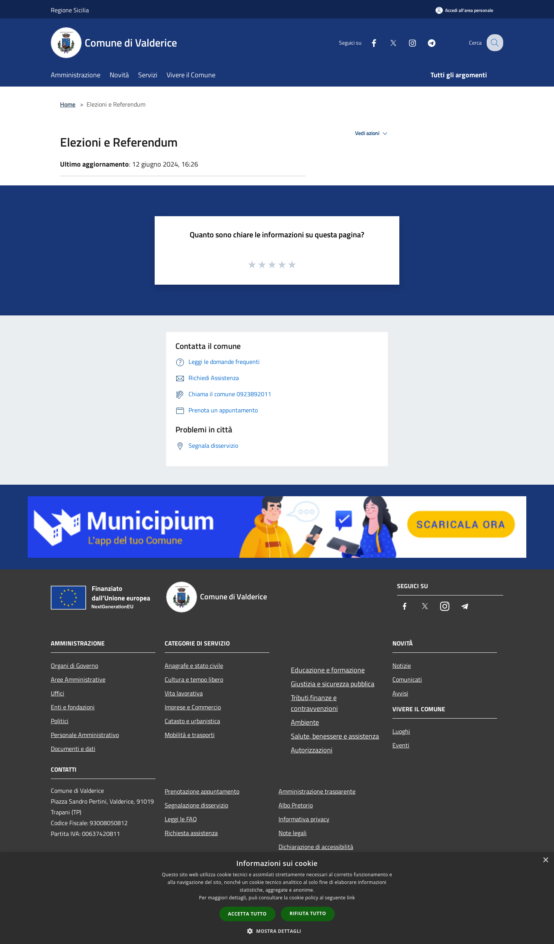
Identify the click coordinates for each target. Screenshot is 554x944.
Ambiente (305, 722)
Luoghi (401, 731)
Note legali (293, 832)
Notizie (401, 665)
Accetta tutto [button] (247, 914)
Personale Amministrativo (85, 734)
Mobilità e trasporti (190, 734)
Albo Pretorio (296, 805)
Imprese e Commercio (193, 707)
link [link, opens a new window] (351, 897)
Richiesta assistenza (191, 832)
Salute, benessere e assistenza (335, 736)
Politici (59, 721)
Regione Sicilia (70, 10)
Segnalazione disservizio (196, 805)
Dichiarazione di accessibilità (316, 846)
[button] (277, 931)
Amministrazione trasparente (317, 791)
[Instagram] (406, 42)
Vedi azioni (372, 133)
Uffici (57, 693)
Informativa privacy (304, 819)
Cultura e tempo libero (194, 679)
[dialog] (277, 898)
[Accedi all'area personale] (464, 10)
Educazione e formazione (328, 670)
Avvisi (400, 693)
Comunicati (407, 679)
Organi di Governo (74, 665)
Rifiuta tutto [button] (308, 913)
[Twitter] (387, 42)
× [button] (545, 860)
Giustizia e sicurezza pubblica (332, 684)
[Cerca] (494, 42)
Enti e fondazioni (73, 707)
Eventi (400, 745)
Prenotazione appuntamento (202, 791)
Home (67, 104)
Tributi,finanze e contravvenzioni (314, 703)
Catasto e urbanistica (192, 721)
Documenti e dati (73, 748)
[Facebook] (367, 42)
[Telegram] (425, 42)
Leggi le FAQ (181, 819)
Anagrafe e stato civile (194, 665)
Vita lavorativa (184, 693)
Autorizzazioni (311, 750)
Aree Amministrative (78, 679)
